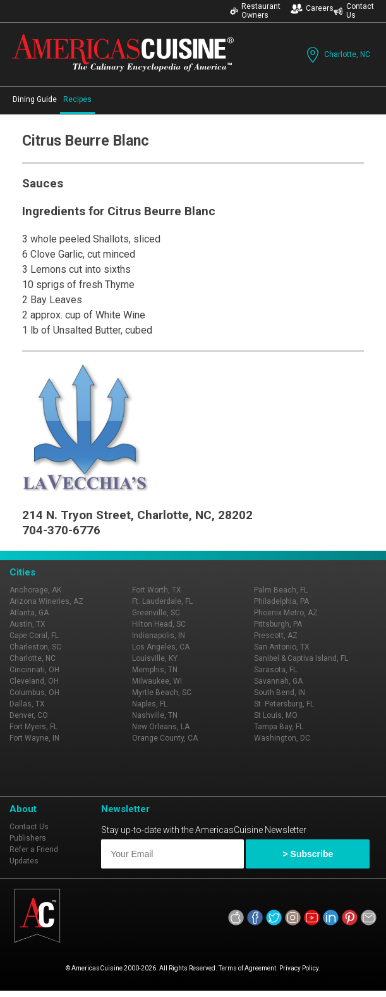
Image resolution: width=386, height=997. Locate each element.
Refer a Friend (33, 849)
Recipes (77, 99)
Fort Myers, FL (33, 726)
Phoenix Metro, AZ (286, 612)
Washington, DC (282, 738)
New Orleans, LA (161, 726)
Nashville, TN (155, 715)
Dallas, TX (27, 703)
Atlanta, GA (29, 612)
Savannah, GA (278, 681)
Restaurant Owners (255, 11)
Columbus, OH (34, 692)
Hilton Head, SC (159, 624)
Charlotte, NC (337, 54)
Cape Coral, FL (34, 635)
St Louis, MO (276, 715)
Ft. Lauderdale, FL (162, 601)
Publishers (27, 838)
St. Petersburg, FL (284, 703)
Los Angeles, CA (161, 647)
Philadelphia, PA (281, 601)
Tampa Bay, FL (278, 726)
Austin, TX (27, 624)
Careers (312, 9)
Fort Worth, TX (156, 590)
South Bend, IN (279, 692)
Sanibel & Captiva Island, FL (301, 658)
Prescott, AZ (276, 635)
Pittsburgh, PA (278, 624)
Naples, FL (149, 703)
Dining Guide (35, 99)
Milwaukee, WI (157, 681)
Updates (24, 860)
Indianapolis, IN (158, 635)
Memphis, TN (155, 669)
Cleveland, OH (34, 681)
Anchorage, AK (35, 590)
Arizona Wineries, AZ (46, 601)
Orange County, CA (165, 738)
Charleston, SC (35, 647)
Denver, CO (28, 715)
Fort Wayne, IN (34, 738)
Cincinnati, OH (34, 669)
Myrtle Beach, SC (161, 692)
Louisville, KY (155, 658)
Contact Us (354, 11)
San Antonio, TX (282, 647)
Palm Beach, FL (281, 590)
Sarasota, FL (275, 669)
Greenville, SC (156, 612)
